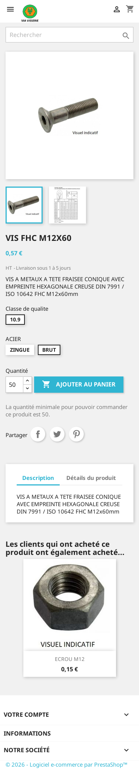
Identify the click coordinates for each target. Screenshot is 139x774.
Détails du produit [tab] (91, 477)
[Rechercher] (69, 34)
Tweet (57, 434)
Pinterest (76, 434)
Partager (37, 434)
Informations (27, 733)
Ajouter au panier (79, 384)
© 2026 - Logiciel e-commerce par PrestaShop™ (67, 764)
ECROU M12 (70, 658)
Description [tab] (38, 477)
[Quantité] (14, 384)
